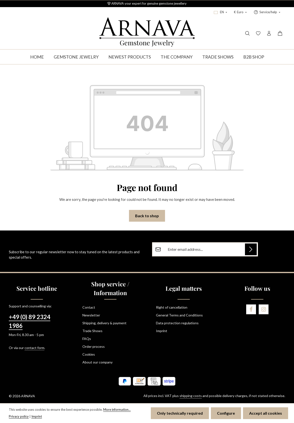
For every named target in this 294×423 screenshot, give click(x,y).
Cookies (88, 354)
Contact (88, 307)
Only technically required (180, 413)
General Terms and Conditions (179, 315)
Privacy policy (19, 416)
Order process (93, 346)
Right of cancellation (171, 307)
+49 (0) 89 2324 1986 (29, 321)
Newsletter (91, 315)
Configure (226, 413)
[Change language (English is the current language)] (220, 12)
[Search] (247, 33)
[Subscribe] (251, 249)
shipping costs (190, 396)
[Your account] (269, 33)
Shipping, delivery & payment (104, 323)
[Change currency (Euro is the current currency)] (240, 12)
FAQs (86, 339)
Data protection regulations (177, 323)
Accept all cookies (265, 413)
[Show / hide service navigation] (267, 12)
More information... (117, 409)
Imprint (161, 331)
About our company (97, 362)
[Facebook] (251, 309)
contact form (34, 348)
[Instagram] (263, 309)
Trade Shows (92, 331)
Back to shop (147, 215)
